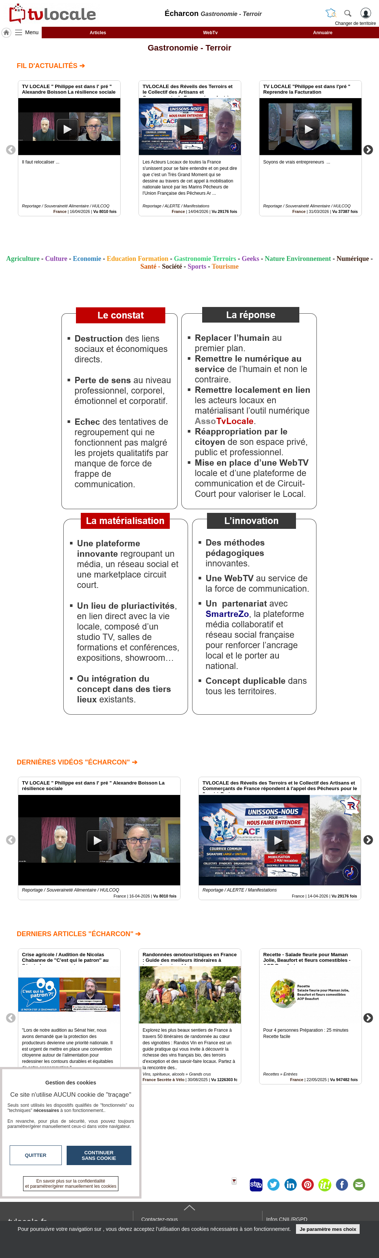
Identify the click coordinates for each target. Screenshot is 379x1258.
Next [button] (368, 149)
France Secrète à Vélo (163, 1079)
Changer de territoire (355, 23)
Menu (32, 32)
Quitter (36, 1155)
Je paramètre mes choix (328, 1229)
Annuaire (322, 32)
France (59, 211)
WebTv (210, 32)
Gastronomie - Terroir (190, 47)
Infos (286, 1219)
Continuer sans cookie (99, 1155)
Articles (98, 32)
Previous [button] (10, 149)
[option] (69, 148)
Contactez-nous (159, 1219)
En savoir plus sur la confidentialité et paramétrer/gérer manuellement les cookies (71, 1183)
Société (172, 266)
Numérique (353, 258)
